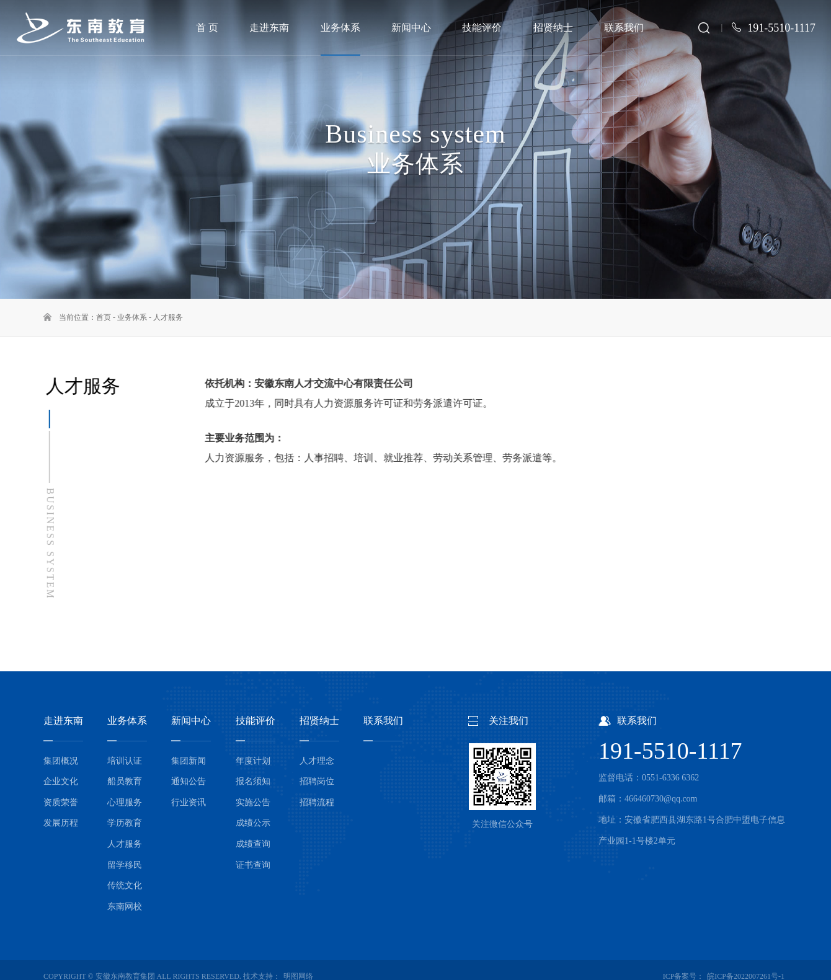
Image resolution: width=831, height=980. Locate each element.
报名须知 (253, 781)
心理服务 (124, 802)
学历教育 (124, 823)
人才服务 (168, 317)
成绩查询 (253, 844)
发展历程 (60, 823)
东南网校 (124, 906)
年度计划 (253, 761)
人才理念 (317, 761)
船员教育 (124, 781)
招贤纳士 (319, 720)
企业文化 (60, 781)
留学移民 (124, 865)
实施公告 (253, 802)
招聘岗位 (317, 781)
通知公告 (188, 781)
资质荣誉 (60, 802)
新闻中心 (191, 720)
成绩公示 (253, 823)
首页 (103, 317)
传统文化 (124, 885)
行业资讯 (188, 802)
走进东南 (63, 720)
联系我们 (383, 720)
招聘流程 (317, 802)
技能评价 (255, 720)
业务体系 (132, 317)
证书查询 (253, 865)
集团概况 (60, 761)
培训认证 (124, 761)
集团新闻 (188, 761)
